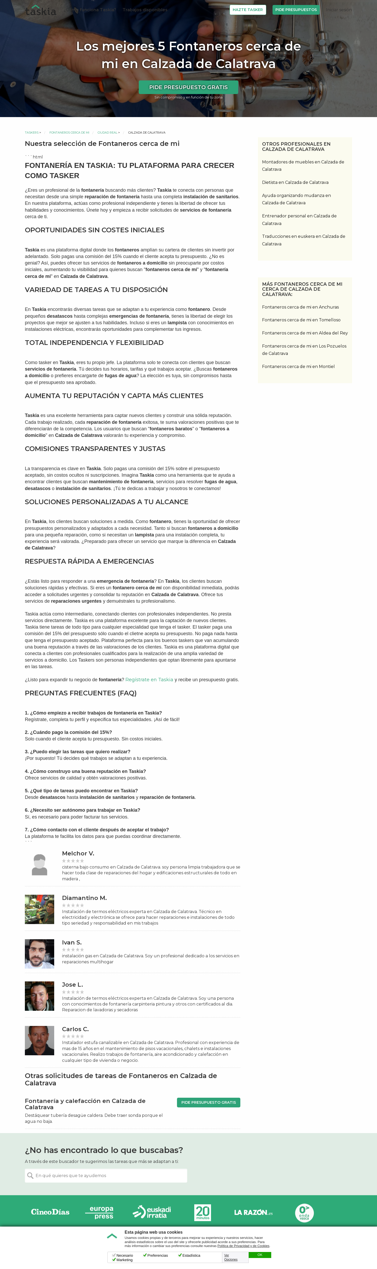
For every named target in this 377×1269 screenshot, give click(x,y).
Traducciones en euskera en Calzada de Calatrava (303, 240)
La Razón (253, 1213)
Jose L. (72, 984)
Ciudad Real (107, 132)
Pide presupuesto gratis (188, 87)
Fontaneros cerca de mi (69, 132)
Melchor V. (78, 853)
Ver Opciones (231, 1257)
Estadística (191, 1255)
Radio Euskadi (151, 1213)
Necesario (125, 1255)
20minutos (202, 1213)
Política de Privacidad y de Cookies (243, 1246)
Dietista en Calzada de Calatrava (295, 182)
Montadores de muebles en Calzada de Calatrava (303, 166)
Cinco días (50, 1213)
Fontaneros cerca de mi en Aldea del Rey (305, 333)
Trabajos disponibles (145, 9)
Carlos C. (75, 1029)
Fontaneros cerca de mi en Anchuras (300, 307)
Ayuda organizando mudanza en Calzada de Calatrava (296, 199)
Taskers (31, 132)
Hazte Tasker (248, 9)
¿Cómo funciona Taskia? (90, 9)
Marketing (124, 1260)
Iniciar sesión (339, 9)
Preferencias (157, 1255)
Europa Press (101, 1213)
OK (260, 1255)
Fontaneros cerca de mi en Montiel (298, 366)
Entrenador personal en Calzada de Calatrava (299, 219)
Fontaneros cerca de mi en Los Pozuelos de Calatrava (304, 350)
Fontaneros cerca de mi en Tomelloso (301, 319)
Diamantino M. (84, 898)
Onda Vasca (304, 1213)
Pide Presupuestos (296, 9)
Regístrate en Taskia (149, 680)
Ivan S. (72, 942)
